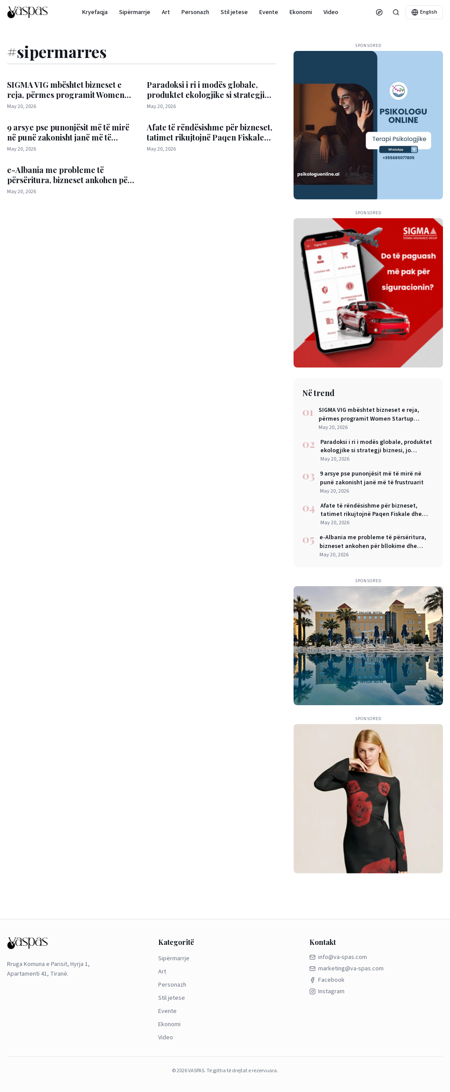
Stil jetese (234, 12)
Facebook (327, 980)
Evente (268, 12)
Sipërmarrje (134, 12)
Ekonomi (301, 12)
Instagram (327, 991)
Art (166, 12)
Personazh (195, 12)
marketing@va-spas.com (346, 968)
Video (330, 12)
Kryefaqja (95, 12)
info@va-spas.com (338, 957)
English (424, 12)
